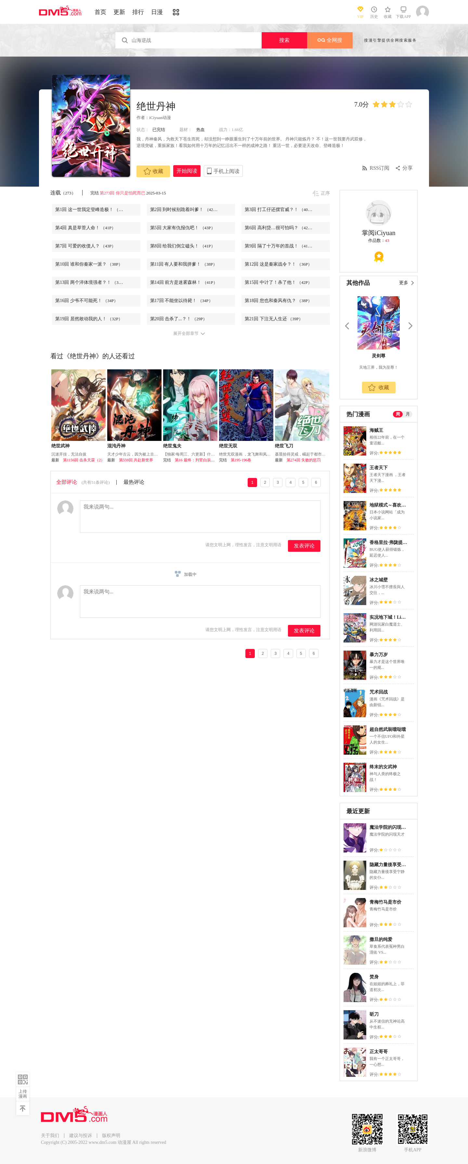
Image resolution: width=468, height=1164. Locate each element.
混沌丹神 (116, 445)
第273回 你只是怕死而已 (122, 193)
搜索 (284, 40)
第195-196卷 (241, 460)
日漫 (157, 12)
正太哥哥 (379, 1051)
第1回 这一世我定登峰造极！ (92, 209)
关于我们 (50, 1135)
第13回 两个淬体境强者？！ (91, 282)
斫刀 (374, 1014)
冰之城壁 (379, 579)
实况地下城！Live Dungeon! (397, 617)
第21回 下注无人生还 (274, 318)
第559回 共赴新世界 (136, 460)
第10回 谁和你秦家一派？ (89, 264)
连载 (63, 192)
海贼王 (376, 430)
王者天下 (379, 467)
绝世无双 (228, 445)
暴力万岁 (379, 654)
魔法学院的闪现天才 (390, 827)
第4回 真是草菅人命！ (85, 227)
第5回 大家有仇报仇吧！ (182, 227)
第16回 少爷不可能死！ (86, 300)
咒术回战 (379, 692)
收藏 (153, 171)
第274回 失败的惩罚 (304, 460)
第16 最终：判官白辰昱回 (197, 460)
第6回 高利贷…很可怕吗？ (279, 227)
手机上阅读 (227, 171)
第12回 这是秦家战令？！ (278, 264)
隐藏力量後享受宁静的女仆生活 (401, 864)
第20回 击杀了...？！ (178, 318)
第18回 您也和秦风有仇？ (278, 300)
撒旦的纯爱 (381, 939)
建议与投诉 (80, 1135)
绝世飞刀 (284, 445)
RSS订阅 (379, 168)
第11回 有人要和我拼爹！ (183, 264)
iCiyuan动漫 (160, 117)
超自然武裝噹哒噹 (388, 729)
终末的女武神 (383, 766)
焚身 (374, 976)
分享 (407, 168)
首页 (100, 12)
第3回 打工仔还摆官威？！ (279, 209)
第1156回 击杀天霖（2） (84, 460)
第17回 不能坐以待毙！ (181, 300)
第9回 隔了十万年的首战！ (279, 246)
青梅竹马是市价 (385, 902)
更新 (119, 12)
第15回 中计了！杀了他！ (278, 282)
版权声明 (111, 1135)
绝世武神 (60, 445)
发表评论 (304, 546)
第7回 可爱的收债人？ (85, 246)
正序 (325, 193)
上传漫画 (23, 1094)
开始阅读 (186, 171)
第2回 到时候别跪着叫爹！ (185, 209)
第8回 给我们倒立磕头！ (182, 246)
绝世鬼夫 (172, 445)
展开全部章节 (186, 333)
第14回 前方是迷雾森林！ (183, 282)
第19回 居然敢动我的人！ (89, 318)
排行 (138, 12)
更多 (403, 282)
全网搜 (330, 40)
